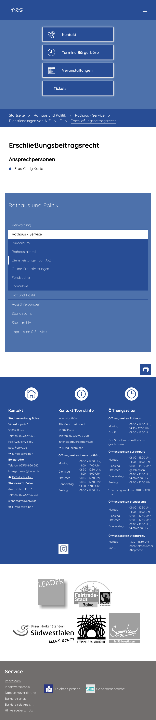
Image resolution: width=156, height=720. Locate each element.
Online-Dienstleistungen (30, 269)
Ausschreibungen (26, 304)
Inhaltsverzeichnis (17, 687)
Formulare (20, 286)
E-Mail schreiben (22, 453)
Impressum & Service (29, 331)
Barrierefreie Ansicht (19, 704)
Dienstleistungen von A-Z (31, 260)
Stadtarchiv (21, 322)
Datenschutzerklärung (20, 693)
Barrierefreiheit (15, 698)
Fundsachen (21, 277)
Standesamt (22, 313)
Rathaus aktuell (24, 251)
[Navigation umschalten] (145, 10)
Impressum (13, 681)
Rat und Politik (24, 295)
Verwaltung (21, 225)
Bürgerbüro (21, 243)
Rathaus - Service (27, 234)
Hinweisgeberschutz (19, 710)
